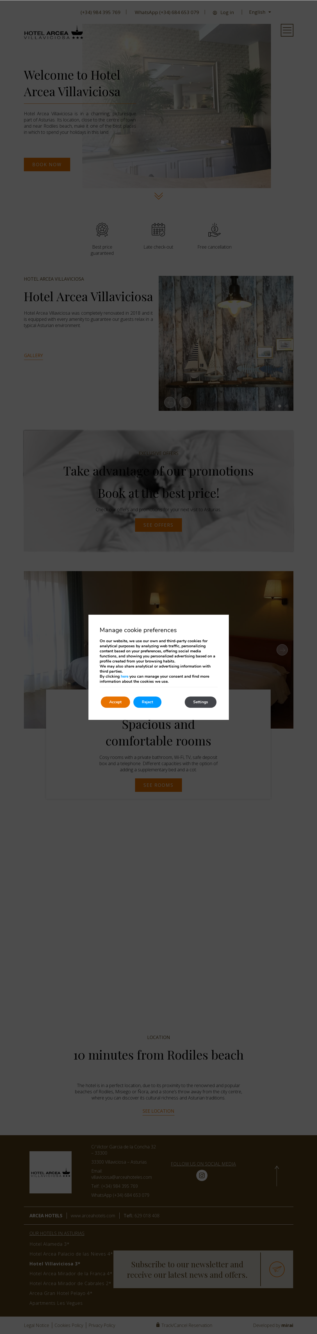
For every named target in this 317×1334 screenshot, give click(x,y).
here (124, 676)
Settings (200, 702)
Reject (147, 702)
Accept (115, 702)
